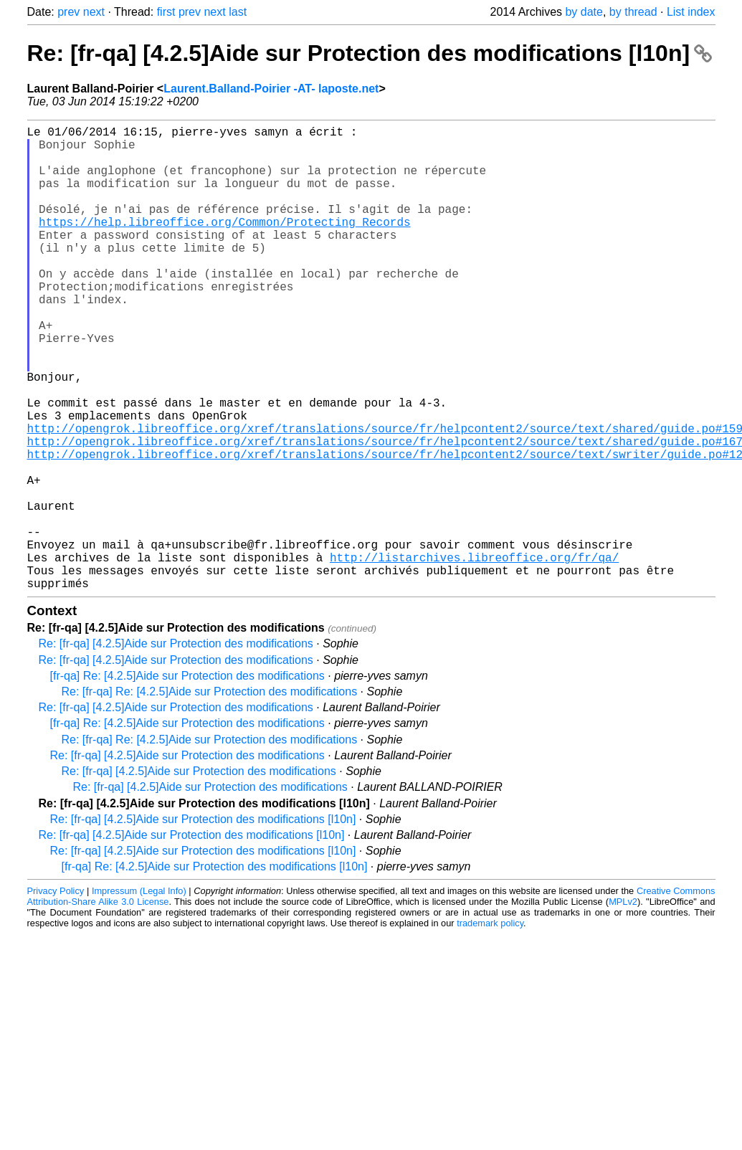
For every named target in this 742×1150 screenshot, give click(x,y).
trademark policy (490, 1026)
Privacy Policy (56, 994)
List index (691, 12)
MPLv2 (623, 1004)
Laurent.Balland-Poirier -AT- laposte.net (271, 88)
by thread (633, 12)
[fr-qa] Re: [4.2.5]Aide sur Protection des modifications (187, 779)
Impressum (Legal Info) (139, 994)
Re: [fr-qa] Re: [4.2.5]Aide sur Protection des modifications (210, 795)
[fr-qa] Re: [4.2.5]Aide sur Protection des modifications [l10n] (215, 970)
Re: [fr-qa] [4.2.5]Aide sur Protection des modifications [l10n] (369, 53)
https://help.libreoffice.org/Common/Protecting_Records (224, 244)
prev (68, 12)
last (238, 12)
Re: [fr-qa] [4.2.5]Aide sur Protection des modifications (176, 747)
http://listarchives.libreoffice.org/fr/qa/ (474, 654)
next (94, 12)
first (166, 12)
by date (583, 12)
